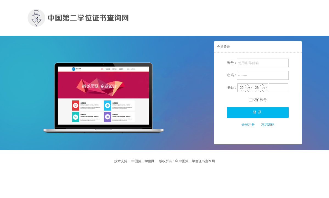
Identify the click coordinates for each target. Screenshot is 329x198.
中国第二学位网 (142, 161)
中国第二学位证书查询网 (196, 161)
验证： (232, 87)
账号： (232, 63)
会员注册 (248, 125)
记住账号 (260, 100)
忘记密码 (267, 125)
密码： (232, 75)
